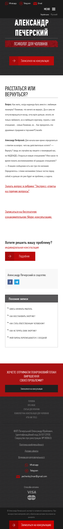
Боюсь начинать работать (21, 309)
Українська (44, 14)
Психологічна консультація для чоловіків (31, 413)
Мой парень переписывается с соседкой (28, 338)
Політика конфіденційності (31, 444)
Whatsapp (13, 3)
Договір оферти (31, 450)
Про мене (31, 405)
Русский (54, 14)
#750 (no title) (31, 417)
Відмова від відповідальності (31, 457)
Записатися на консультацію (32, 388)
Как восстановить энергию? (22, 316)
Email (40, 3)
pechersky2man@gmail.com (34, 476)
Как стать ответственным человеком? (27, 323)
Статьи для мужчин (32, 409)
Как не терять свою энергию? (23, 330)
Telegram (27, 3)
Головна (31, 401)
